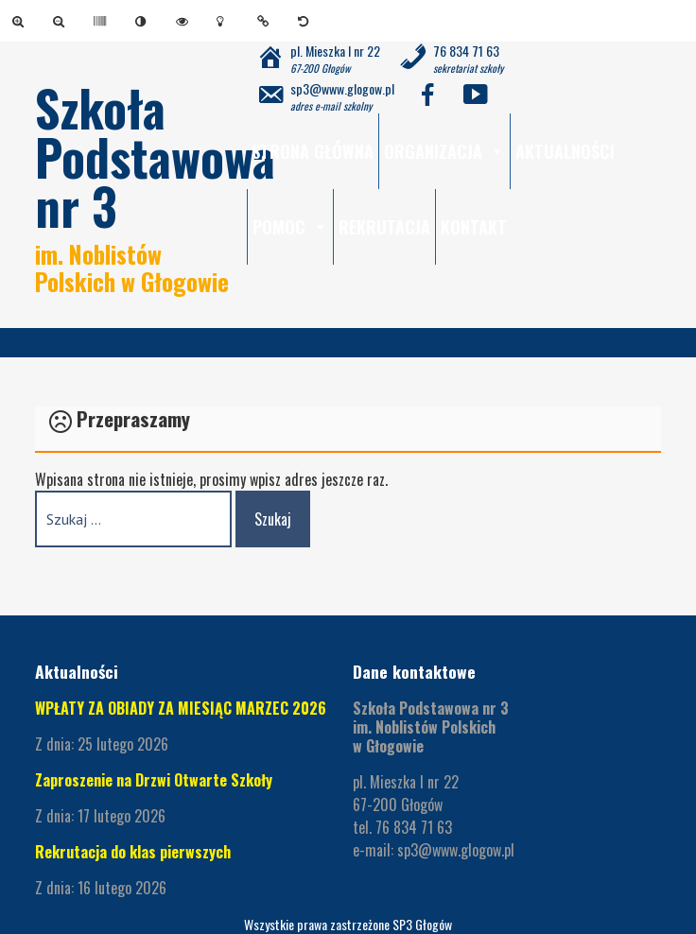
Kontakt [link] (474, 227)
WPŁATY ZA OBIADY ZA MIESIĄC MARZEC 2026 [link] (180, 708)
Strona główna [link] (313, 151)
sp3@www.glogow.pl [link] (455, 850)
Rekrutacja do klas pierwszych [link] (133, 851)
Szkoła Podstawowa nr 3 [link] (155, 156)
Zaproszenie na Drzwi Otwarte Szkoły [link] (153, 780)
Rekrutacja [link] (384, 227)
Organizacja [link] (444, 151)
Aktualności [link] (565, 151)
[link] (21, 21)
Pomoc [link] (290, 227)
